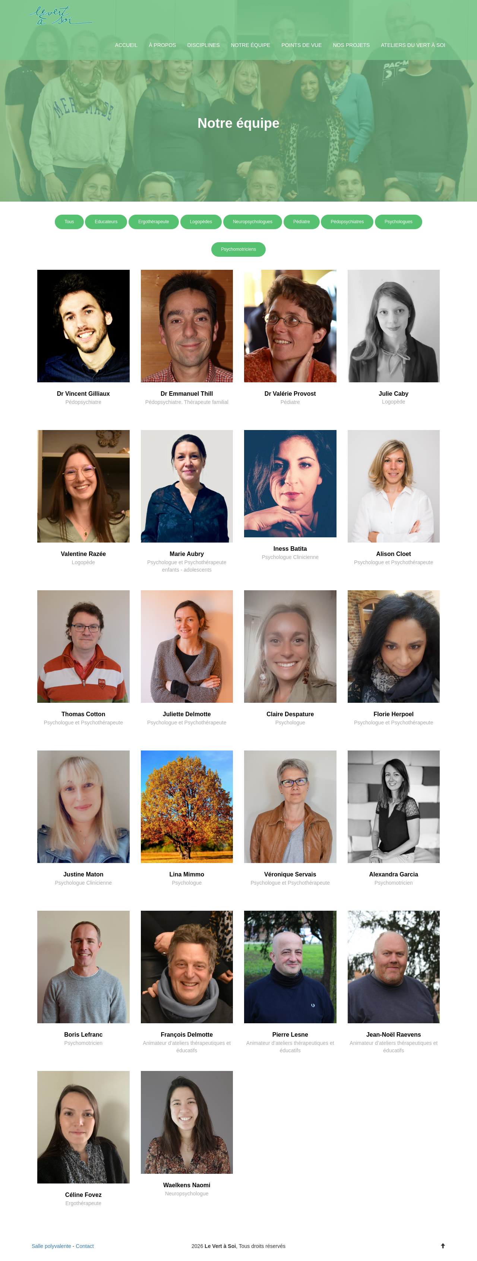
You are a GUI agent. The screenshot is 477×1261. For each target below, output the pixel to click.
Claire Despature (290, 714)
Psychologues (399, 221)
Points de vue (301, 45)
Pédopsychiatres (347, 221)
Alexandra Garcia (393, 874)
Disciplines (203, 45)
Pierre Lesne (290, 1034)
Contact (85, 1246)
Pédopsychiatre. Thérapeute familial (186, 402)
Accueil (126, 45)
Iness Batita (290, 549)
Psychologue (290, 723)
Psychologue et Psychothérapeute (393, 562)
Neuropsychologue (187, 1194)
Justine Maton (83, 874)
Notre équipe (251, 45)
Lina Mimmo (187, 874)
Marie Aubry (187, 554)
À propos (162, 45)
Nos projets (351, 45)
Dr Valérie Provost (290, 394)
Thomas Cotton (83, 714)
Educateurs (106, 221)
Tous (69, 221)
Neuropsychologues (252, 221)
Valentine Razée (83, 554)
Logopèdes (201, 221)
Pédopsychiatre (83, 402)
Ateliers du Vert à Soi (413, 45)
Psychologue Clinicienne (290, 557)
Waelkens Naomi (187, 1185)
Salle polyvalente (51, 1246)
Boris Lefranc (83, 1034)
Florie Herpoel (393, 714)
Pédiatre (301, 221)
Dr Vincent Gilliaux (83, 394)
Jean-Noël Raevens (393, 1034)
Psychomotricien (394, 883)
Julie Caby (393, 394)
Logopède (393, 402)
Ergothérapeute (153, 221)
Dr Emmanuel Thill (187, 394)
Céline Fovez (83, 1195)
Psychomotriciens (238, 249)
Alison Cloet (393, 554)
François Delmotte (187, 1034)
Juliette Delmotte (187, 714)
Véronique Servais (290, 874)
